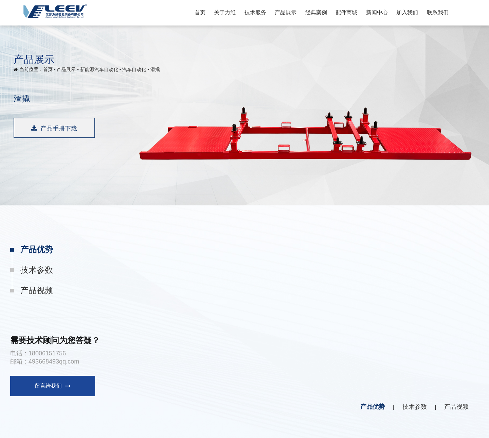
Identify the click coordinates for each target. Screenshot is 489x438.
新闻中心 (377, 12)
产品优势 (36, 249)
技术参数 (36, 269)
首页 (200, 12)
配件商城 (346, 12)
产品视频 (36, 290)
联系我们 (438, 12)
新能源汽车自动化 (99, 69)
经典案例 (316, 12)
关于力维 (225, 12)
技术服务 (255, 12)
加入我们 (407, 12)
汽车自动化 (134, 69)
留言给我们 (53, 386)
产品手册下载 (54, 128)
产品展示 (285, 12)
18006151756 (47, 353)
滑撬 (155, 69)
